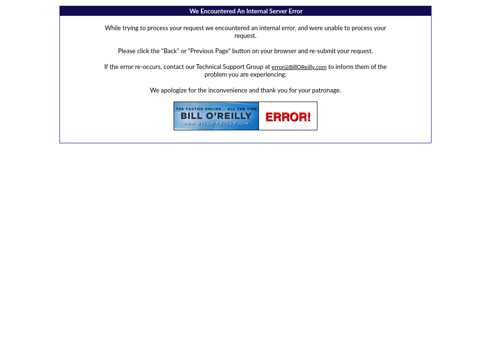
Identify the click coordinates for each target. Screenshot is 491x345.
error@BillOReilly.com (299, 66)
